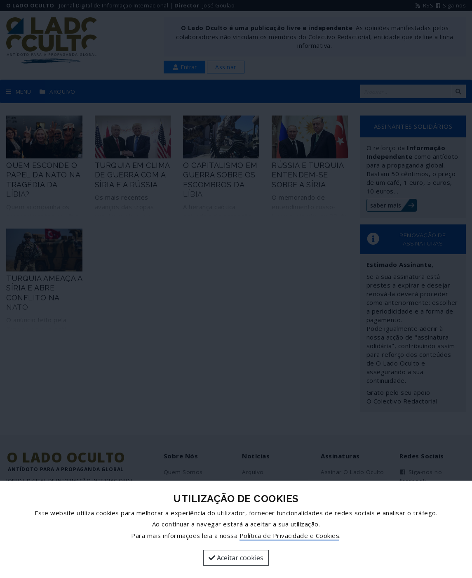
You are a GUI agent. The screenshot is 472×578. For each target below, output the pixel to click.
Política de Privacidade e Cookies (290, 535)
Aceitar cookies (236, 557)
